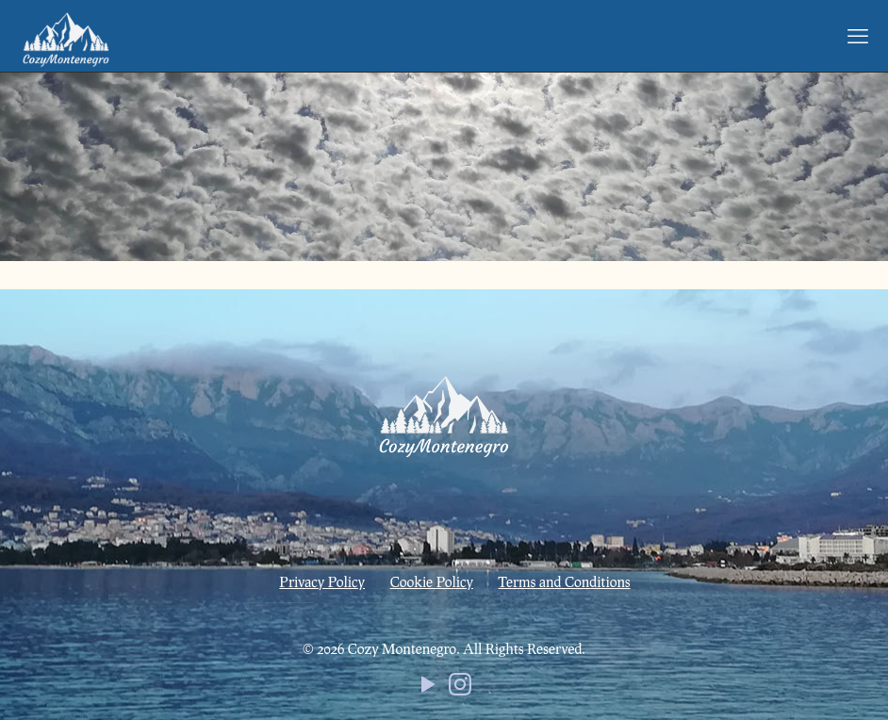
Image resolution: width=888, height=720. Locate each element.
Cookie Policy (431, 581)
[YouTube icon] (428, 687)
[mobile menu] (858, 36)
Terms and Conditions (565, 581)
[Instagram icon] (460, 687)
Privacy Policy (322, 581)
